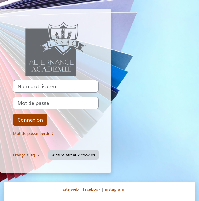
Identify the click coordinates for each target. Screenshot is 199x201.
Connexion (30, 119)
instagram (114, 189)
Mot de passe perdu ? (33, 133)
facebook (91, 189)
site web (71, 189)
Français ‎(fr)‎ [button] (24, 155)
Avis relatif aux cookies (73, 155)
